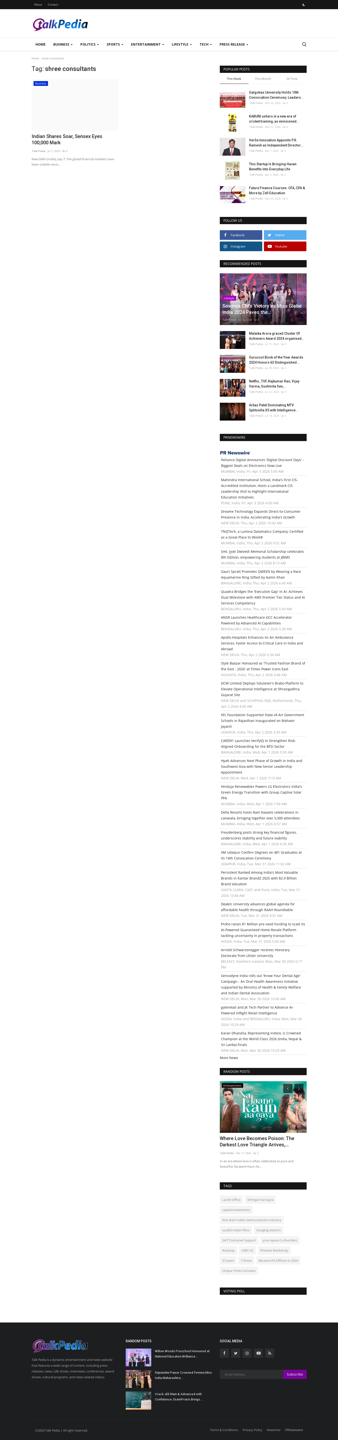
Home (40, 44)
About (38, 4)
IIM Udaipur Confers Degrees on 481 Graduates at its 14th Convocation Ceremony (261, 855)
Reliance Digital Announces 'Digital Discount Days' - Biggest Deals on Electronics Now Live (262, 462)
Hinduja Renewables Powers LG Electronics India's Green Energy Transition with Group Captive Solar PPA (261, 792)
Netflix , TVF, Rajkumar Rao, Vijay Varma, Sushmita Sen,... (274, 383)
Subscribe (295, 1374)
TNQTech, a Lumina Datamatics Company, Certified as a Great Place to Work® (262, 534)
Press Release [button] (234, 44)
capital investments (236, 1210)
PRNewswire (294, 1430)
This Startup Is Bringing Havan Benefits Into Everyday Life (273, 166)
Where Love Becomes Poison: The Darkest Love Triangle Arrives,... (257, 1141)
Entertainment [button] (147, 44)
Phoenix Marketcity (274, 1250)
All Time (291, 78)
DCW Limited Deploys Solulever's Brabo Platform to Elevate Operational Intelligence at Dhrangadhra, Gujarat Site (262, 689)
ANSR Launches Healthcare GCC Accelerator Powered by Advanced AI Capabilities (256, 620)
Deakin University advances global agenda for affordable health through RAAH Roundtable (258, 907)
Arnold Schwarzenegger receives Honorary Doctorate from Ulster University (255, 953)
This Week (234, 78)
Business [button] (63, 44)
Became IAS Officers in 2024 (278, 1260)
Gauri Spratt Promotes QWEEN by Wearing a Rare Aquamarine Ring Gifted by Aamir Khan (261, 574)
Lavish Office (231, 1200)
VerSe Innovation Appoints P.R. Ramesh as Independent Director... (276, 142)
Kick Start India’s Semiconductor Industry (251, 1220)
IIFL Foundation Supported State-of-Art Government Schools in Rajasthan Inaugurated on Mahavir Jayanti (262, 721)
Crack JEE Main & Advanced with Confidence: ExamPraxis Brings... (179, 1396)
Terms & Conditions (224, 1430)
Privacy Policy (252, 1430)
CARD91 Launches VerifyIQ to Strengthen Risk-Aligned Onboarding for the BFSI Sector (258, 743)
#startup (228, 1250)
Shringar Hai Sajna (260, 1200)
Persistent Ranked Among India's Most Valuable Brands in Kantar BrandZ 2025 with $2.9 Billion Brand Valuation (259, 878)
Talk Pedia (39, 151)
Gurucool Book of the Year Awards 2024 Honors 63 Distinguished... (276, 359)
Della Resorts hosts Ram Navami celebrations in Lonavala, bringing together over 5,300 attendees (260, 815)
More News (229, 1057)
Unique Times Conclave (238, 1270)
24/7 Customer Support (239, 1240)
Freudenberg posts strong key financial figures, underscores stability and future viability (259, 835)
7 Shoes (246, 1260)
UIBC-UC (247, 1250)
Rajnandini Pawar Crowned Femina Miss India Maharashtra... (183, 1375)
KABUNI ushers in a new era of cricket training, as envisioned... (274, 118)
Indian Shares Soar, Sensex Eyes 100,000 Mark (67, 139)
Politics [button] (89, 44)
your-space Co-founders (280, 1240)
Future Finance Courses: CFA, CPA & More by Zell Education (277, 190)
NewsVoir (274, 1430)
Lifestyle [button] (182, 44)
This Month (263, 78)
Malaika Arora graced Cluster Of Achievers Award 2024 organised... (276, 336)
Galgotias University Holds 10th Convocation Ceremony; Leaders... (276, 94)
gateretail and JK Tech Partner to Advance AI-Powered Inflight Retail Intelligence (257, 1010)
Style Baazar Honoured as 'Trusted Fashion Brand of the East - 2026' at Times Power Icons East (263, 666)
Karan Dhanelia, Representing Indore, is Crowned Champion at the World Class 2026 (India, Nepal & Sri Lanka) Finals (261, 1039)
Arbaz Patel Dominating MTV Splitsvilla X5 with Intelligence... (273, 407)
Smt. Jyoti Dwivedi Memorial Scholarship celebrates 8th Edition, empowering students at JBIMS (262, 554)
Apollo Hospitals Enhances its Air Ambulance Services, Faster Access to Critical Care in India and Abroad (262, 643)
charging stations (268, 1230)
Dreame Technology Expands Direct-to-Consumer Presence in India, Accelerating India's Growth (261, 514)
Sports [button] (115, 44)
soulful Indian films (235, 1230)
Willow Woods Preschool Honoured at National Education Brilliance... (182, 1353)
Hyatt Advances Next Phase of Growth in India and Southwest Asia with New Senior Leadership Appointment (261, 766)
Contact (53, 4)
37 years (228, 1260)
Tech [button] (206, 44)
